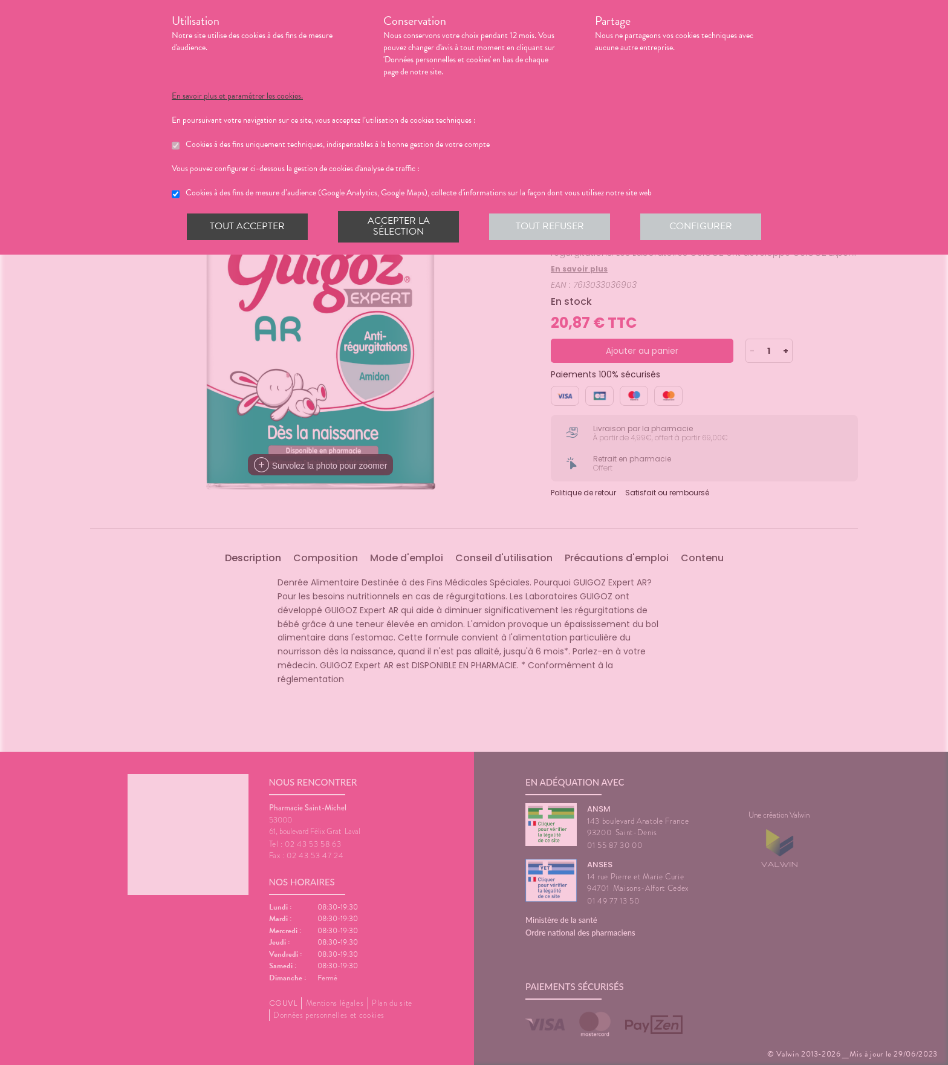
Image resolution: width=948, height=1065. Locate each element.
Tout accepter (247, 226)
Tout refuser (550, 226)
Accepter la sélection (399, 226)
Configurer (700, 226)
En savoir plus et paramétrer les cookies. (237, 96)
